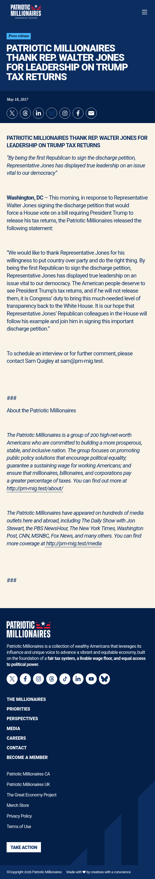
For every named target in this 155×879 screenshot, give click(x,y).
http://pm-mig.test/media (73, 543)
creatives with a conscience (111, 872)
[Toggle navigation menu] (144, 12)
